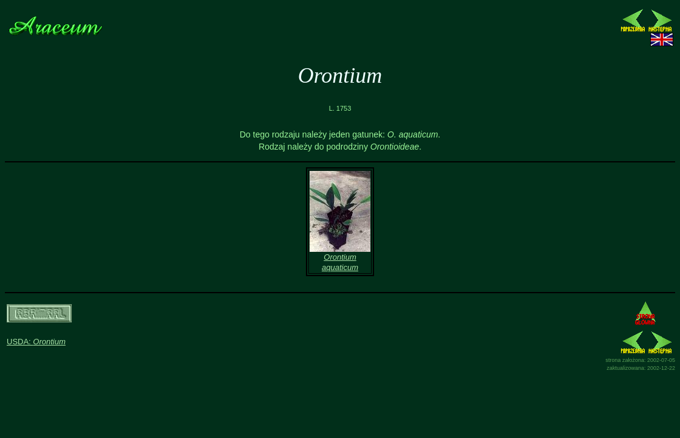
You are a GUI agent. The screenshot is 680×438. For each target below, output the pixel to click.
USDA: (36, 341)
